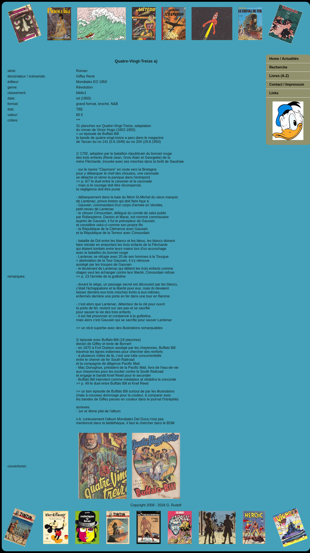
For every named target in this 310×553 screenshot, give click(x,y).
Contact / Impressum (286, 84)
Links (274, 93)
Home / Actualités (284, 59)
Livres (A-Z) (279, 76)
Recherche (278, 67)
